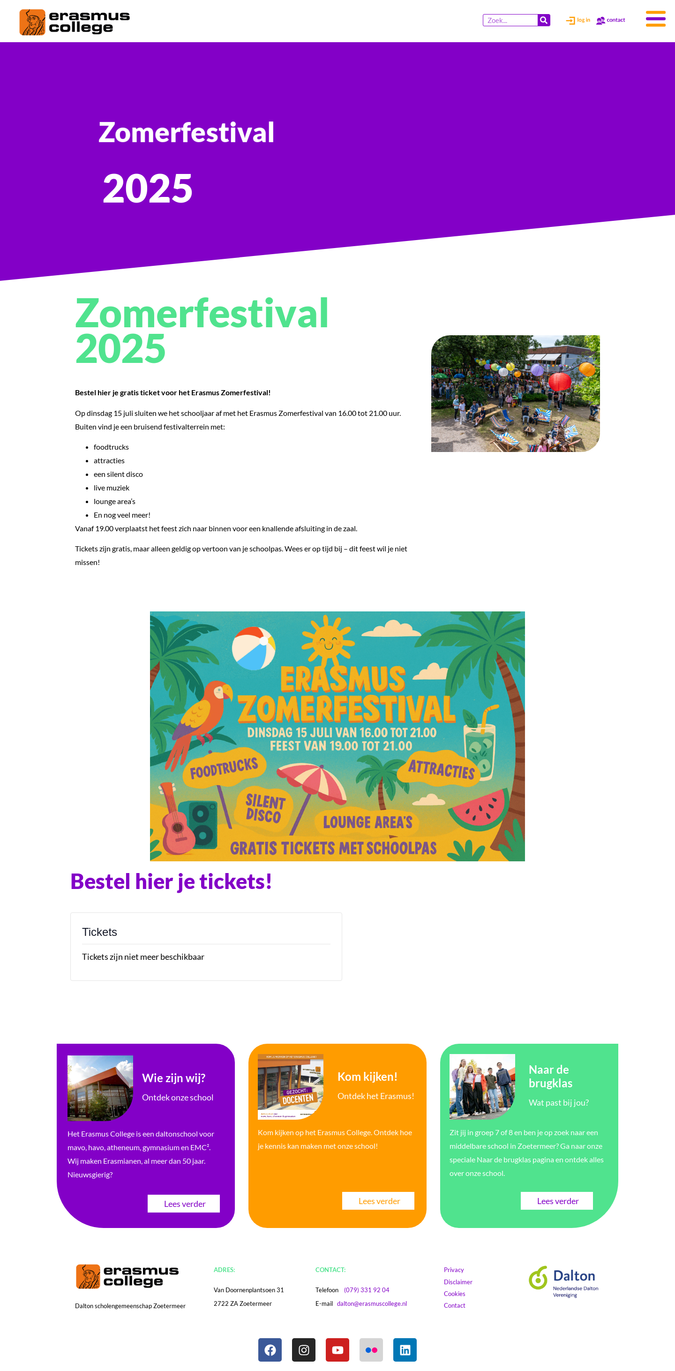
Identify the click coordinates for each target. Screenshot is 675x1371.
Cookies (463, 1293)
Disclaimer (467, 1282)
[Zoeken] (544, 20)
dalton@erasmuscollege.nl (372, 1303)
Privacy (458, 1269)
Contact (459, 1305)
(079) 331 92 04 (367, 1290)
